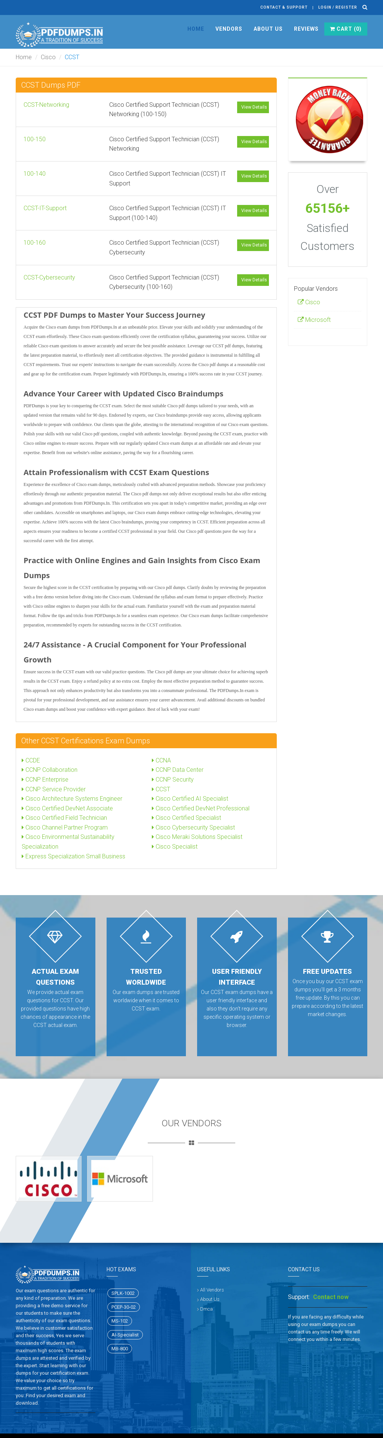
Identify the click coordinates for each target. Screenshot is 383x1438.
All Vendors (212, 1290)
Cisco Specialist (174, 846)
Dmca (206, 1309)
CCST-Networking (46, 104)
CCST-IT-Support (45, 208)
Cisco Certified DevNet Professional (200, 808)
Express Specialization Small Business (73, 856)
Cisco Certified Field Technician (64, 817)
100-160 (35, 242)
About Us (268, 29)
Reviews (306, 29)
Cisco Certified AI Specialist (190, 798)
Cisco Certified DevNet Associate (67, 808)
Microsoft (314, 319)
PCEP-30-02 (123, 1307)
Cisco (48, 57)
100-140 (35, 173)
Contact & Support (284, 7)
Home (195, 29)
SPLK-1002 (123, 1293)
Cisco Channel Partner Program (65, 827)
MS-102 (119, 1321)
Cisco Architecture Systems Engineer (72, 798)
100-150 (35, 139)
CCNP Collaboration (49, 769)
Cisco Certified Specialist (186, 817)
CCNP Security (173, 779)
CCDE (31, 760)
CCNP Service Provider (54, 789)
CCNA (161, 760)
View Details (254, 107)
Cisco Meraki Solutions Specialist (197, 836)
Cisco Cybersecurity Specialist (193, 827)
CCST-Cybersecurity (49, 277)
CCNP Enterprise (45, 779)
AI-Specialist (125, 1335)
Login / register (337, 7)
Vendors (228, 29)
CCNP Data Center (177, 769)
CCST (161, 789)
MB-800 (119, 1348)
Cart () (346, 29)
